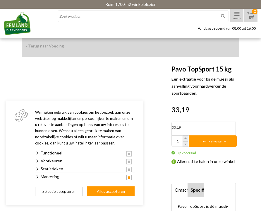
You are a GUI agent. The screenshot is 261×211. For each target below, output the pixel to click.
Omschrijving (181, 190)
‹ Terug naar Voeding (45, 45)
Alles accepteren (111, 191)
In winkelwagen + (213, 141)
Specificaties (197, 190)
